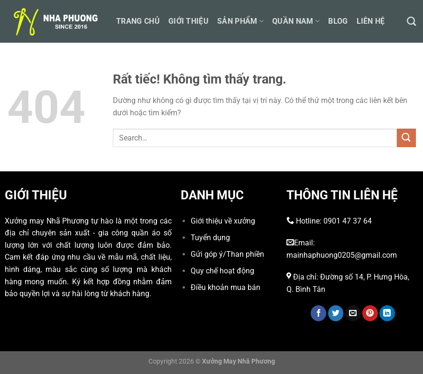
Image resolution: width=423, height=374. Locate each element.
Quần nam (296, 21)
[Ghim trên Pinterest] (370, 313)
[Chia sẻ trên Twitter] (336, 313)
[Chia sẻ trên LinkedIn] (387, 313)
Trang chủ (138, 21)
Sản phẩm (240, 21)
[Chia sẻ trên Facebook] (318, 313)
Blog (338, 21)
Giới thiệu (188, 21)
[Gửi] (406, 138)
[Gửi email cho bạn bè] (353, 313)
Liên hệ (371, 21)
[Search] (411, 21)
